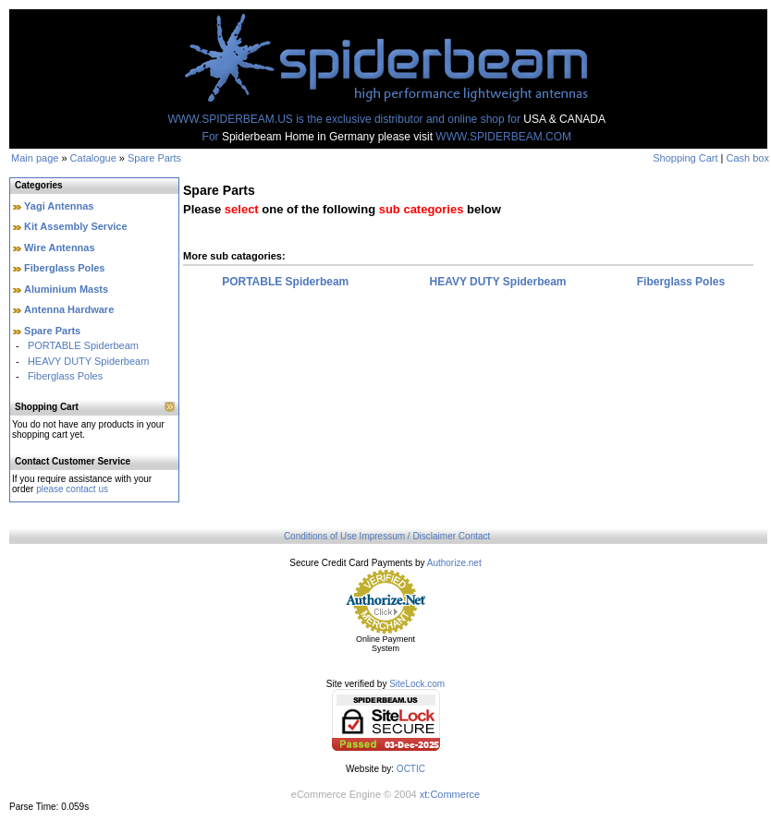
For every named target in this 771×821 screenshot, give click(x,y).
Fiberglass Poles (64, 267)
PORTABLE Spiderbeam (83, 345)
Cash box (748, 157)
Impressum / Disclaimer (408, 536)
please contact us (72, 489)
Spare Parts (154, 157)
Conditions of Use (320, 536)
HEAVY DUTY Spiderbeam (88, 361)
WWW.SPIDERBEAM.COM (503, 136)
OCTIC (411, 769)
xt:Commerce (450, 794)
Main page (34, 157)
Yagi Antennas (58, 205)
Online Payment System (385, 643)
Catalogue (93, 157)
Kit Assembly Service (75, 226)
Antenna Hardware (69, 309)
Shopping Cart (685, 157)
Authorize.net (454, 563)
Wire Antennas (59, 247)
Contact (474, 536)
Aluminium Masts (66, 289)
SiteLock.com (417, 684)
